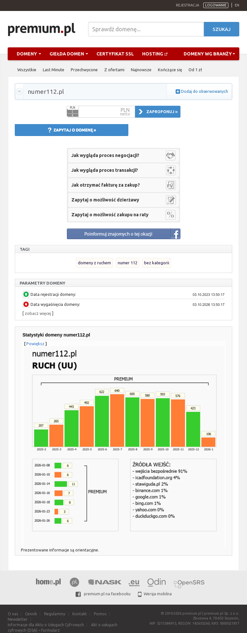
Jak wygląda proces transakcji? (104, 170)
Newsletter (18, 619)
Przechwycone (84, 69)
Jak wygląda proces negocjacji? (105, 155)
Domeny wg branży (209, 53)
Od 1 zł (195, 69)
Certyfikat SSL (115, 53)
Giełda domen (69, 53)
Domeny (29, 53)
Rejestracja (187, 5)
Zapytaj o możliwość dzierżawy (105, 199)
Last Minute (53, 69)
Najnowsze (141, 69)
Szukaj (222, 29)
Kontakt (79, 614)
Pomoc (100, 614)
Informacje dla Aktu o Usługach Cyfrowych (46, 625)
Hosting (155, 53)
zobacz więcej (38, 313)
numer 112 (127, 262)
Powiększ (35, 343)
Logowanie (215, 5)
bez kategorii (156, 262)
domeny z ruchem (94, 262)
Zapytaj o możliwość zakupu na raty (110, 214)
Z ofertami (114, 69)
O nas (13, 614)
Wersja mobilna (155, 594)
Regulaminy (54, 614)
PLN (72, 107)
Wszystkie (26, 69)
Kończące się (170, 69)
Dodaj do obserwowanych (204, 91)
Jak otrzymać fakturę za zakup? (105, 185)
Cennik (31, 614)
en (237, 5)
